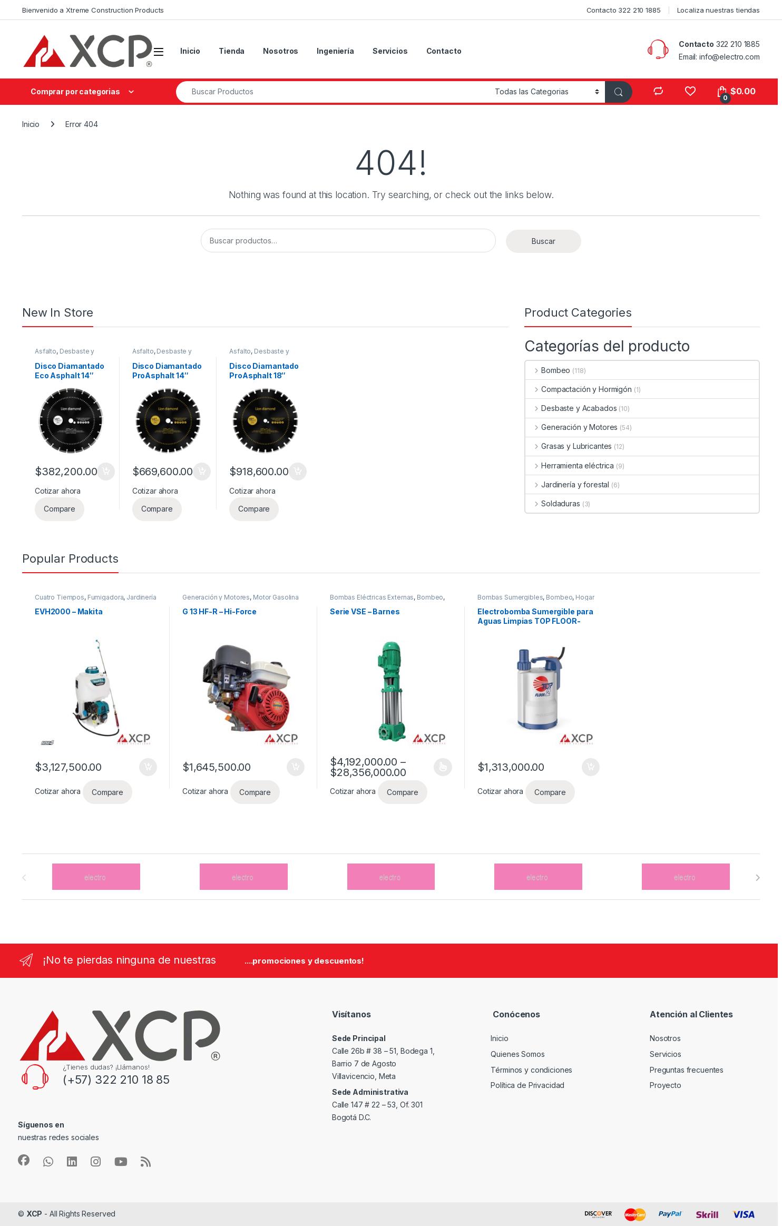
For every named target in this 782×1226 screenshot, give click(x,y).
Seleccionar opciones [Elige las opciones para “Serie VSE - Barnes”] (443, 767)
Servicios (390, 50)
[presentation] (757, 877)
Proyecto (665, 1085)
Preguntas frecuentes (687, 1069)
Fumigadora (105, 597)
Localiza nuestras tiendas (718, 10)
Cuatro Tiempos (59, 597)
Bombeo (547, 370)
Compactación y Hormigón (578, 389)
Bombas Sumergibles (510, 597)
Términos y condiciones (531, 1069)
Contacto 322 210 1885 (623, 10)
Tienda (232, 50)
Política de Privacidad (527, 1085)
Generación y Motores (571, 427)
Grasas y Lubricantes (568, 446)
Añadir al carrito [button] (106, 471)
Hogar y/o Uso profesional (535, 600)
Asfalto (45, 351)
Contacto (444, 50)
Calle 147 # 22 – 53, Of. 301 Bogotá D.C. (377, 1104)
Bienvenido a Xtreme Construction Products (93, 10)
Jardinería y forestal (567, 484)
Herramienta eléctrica (569, 465)
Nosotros (280, 50)
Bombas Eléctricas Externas (372, 597)
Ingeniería (335, 50)
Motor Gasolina (276, 597)
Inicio (190, 50)
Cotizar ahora (58, 490)
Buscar (543, 241)
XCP (34, 1213)
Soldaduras (552, 503)
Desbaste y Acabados (64, 354)
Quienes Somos (517, 1054)
